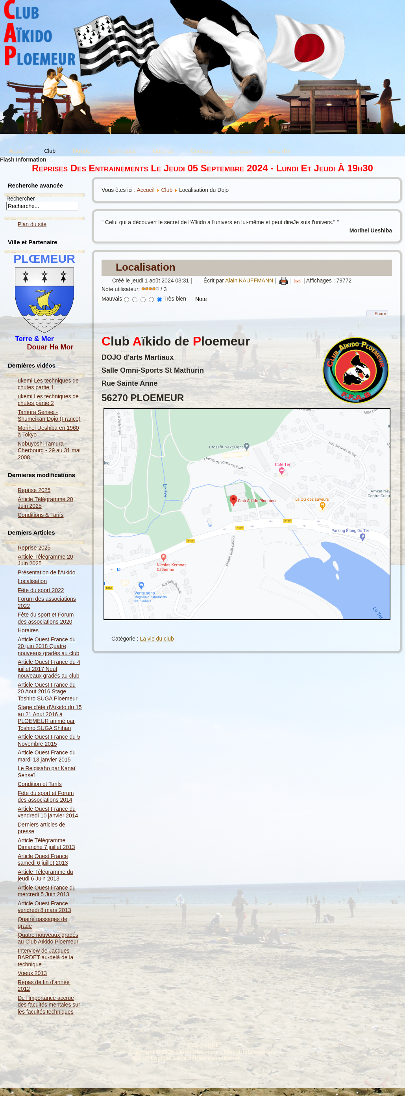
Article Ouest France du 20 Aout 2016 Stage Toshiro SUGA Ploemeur (48, 692)
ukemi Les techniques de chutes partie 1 (48, 384)
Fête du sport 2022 (41, 590)
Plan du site (32, 224)
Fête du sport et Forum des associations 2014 (46, 796)
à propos (240, 151)
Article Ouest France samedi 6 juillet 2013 (43, 859)
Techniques (122, 151)
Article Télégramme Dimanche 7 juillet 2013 (46, 844)
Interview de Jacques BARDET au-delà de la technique (45, 957)
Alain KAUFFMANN (249, 280)
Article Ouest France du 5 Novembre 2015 (49, 740)
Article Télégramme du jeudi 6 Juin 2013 (45, 875)
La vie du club (157, 638)
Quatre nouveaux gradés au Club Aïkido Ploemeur (48, 938)
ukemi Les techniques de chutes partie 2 (48, 400)
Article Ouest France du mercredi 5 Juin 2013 (47, 891)
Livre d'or (279, 151)
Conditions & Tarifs (40, 515)
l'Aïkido (82, 151)
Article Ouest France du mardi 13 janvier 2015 (47, 756)
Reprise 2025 (34, 490)
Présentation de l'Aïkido (47, 572)
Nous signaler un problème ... (205, 1064)
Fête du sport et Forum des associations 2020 (46, 618)
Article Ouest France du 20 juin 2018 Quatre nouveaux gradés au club (48, 646)
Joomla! (120, 1058)
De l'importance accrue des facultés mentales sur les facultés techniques (49, 1005)
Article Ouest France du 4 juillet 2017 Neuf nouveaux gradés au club (49, 669)
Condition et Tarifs (40, 784)
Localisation (32, 581)
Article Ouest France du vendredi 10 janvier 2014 (48, 812)
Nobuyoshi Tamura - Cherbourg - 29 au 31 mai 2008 (49, 450)
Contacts (202, 151)
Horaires (28, 630)
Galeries (163, 151)
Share (380, 313)
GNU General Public (268, 1058)
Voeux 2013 (32, 973)
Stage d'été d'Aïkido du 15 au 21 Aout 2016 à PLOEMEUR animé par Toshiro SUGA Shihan (50, 717)
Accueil (18, 151)
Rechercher (20, 198)
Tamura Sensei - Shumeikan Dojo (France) (49, 415)
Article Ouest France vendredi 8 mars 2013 (44, 907)
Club (49, 151)
